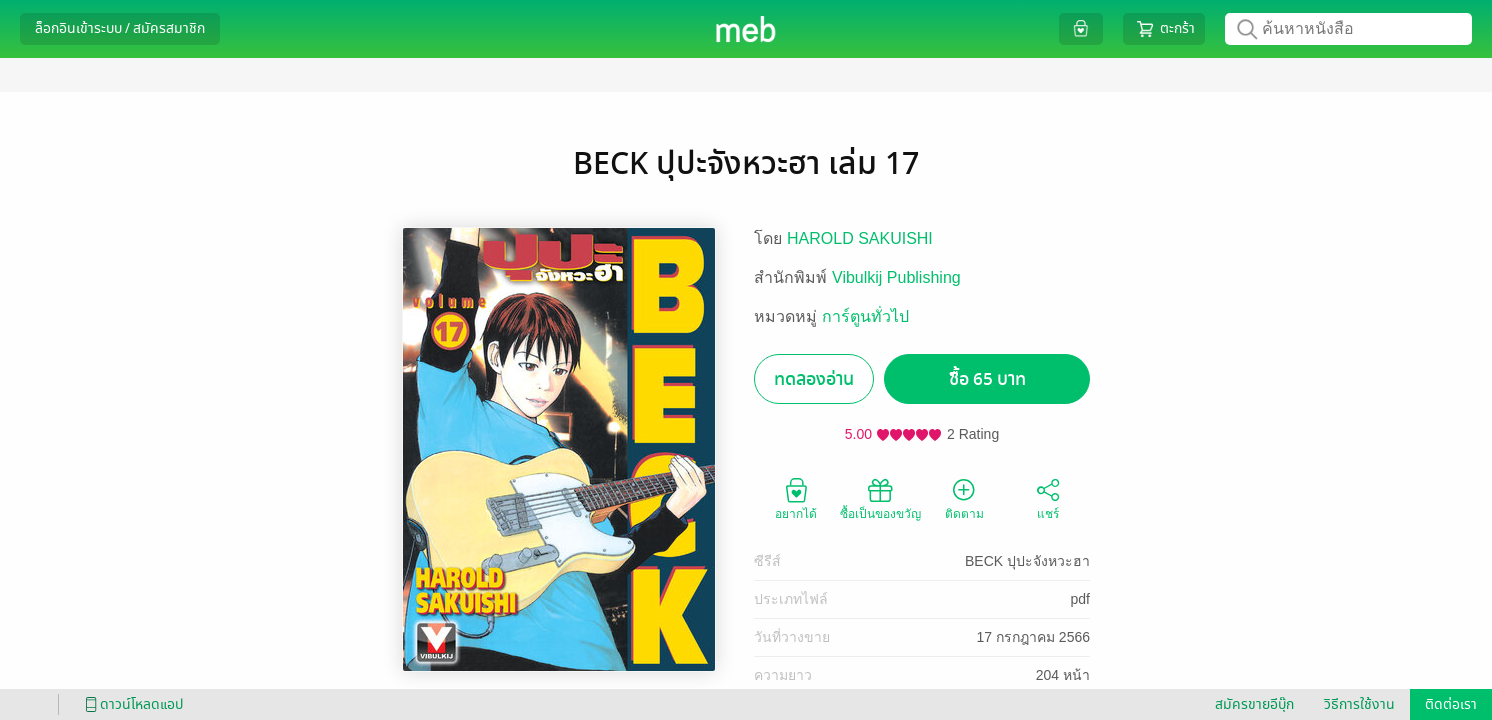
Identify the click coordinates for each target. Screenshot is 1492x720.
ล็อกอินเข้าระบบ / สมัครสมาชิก (120, 28)
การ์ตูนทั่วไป (865, 316)
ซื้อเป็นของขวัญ (880, 498)
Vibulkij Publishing (896, 277)
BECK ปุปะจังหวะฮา (1027, 561)
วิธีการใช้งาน (1359, 704)
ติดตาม (964, 498)
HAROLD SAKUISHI (860, 238)
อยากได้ (796, 498)
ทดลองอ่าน (814, 379)
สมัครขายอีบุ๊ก (1254, 704)
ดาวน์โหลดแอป (131, 704)
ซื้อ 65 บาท (987, 379)
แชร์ (1048, 498)
